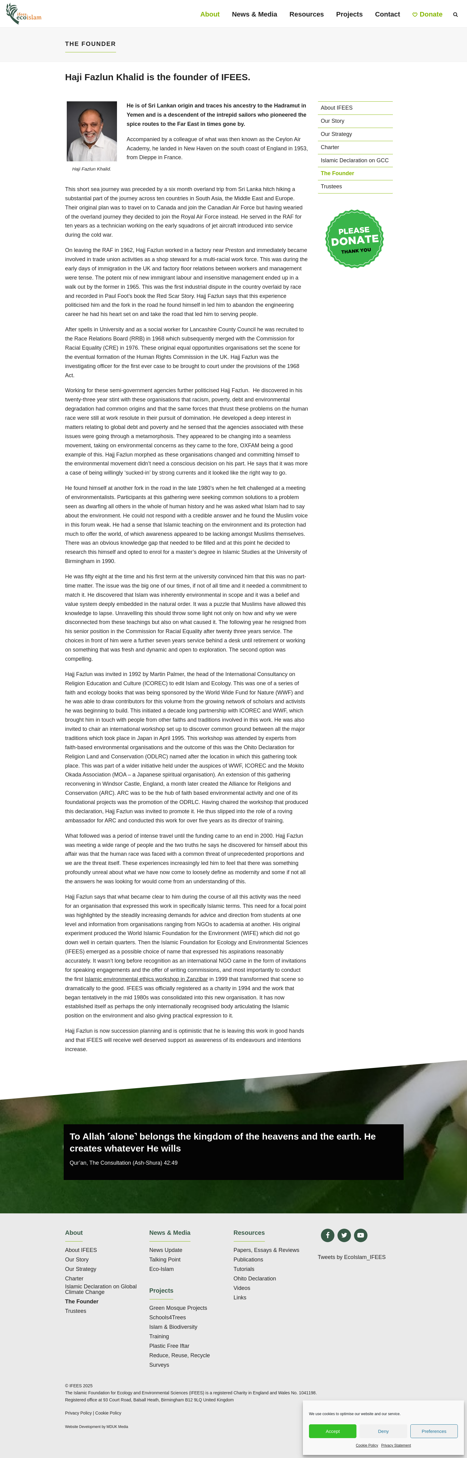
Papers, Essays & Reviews (266, 1250)
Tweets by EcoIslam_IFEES (352, 1257)
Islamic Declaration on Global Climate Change (101, 1289)
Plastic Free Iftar (169, 1346)
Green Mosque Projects (178, 1308)
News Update (166, 1250)
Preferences (434, 1431)
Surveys (159, 1365)
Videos (242, 1288)
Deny (383, 1431)
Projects (349, 14)
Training (159, 1336)
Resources (306, 14)
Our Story (333, 121)
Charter (330, 147)
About (210, 14)
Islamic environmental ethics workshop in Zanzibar (146, 979)
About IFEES (337, 108)
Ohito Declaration (255, 1278)
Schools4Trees (167, 1317)
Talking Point (165, 1259)
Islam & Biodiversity (173, 1327)
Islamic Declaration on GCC (355, 160)
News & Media (254, 14)
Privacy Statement (396, 1445)
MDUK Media (117, 1427)
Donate (427, 14)
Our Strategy (336, 134)
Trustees (331, 186)
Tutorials (244, 1269)
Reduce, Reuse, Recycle (179, 1355)
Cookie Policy (367, 1445)
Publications (248, 1259)
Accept (333, 1431)
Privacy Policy (78, 1413)
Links (240, 1297)
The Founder (337, 173)
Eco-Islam (161, 1269)
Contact (387, 14)
